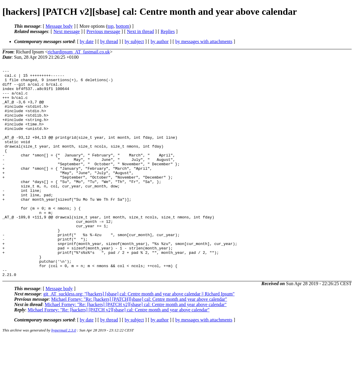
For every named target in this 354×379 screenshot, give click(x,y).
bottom (122, 26)
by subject (134, 41)
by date (87, 41)
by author (160, 41)
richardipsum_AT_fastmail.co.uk (79, 51)
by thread (109, 41)
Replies (168, 31)
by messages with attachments (203, 41)
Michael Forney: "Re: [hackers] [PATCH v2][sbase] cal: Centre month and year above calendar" (136, 346)
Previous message (103, 31)
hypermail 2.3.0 (63, 372)
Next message (66, 31)
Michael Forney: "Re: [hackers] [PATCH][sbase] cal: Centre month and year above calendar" (139, 340)
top (110, 26)
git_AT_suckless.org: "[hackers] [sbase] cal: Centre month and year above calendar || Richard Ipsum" (139, 335)
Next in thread (140, 31)
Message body (59, 26)
